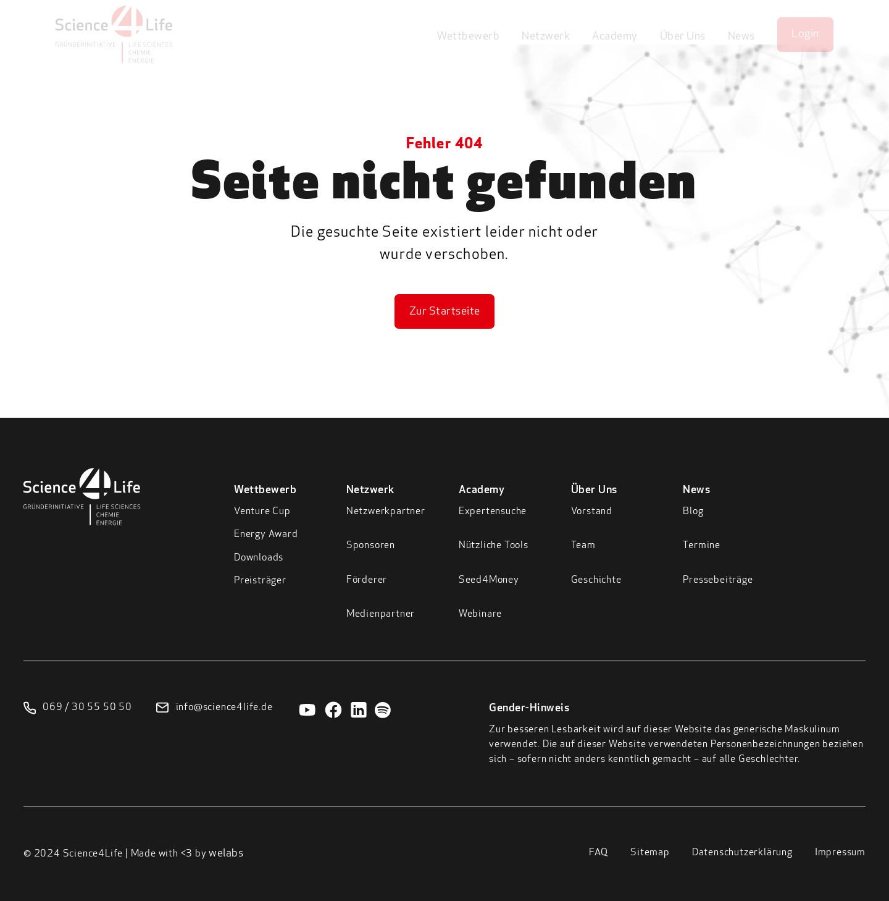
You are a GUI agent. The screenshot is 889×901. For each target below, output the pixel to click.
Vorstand (591, 512)
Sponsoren (370, 546)
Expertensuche (493, 512)
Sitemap (650, 853)
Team (583, 546)
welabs (226, 854)
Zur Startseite (444, 312)
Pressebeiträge (718, 580)
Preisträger (260, 581)
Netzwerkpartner (385, 512)
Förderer (366, 580)
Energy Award (266, 534)
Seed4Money (489, 580)
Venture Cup (262, 512)
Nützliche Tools (493, 546)
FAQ (598, 853)
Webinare (480, 614)
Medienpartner (380, 614)
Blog (693, 512)
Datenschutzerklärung (742, 853)
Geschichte (596, 580)
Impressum (840, 853)
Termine (701, 546)
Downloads (258, 558)
